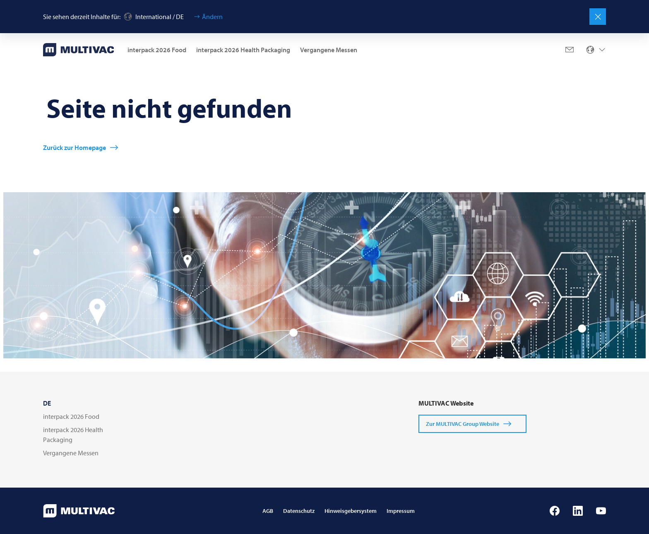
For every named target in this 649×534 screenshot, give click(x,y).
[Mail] (569, 50)
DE (47, 403)
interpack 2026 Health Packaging (243, 50)
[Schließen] (597, 16)
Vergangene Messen (328, 50)
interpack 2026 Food (156, 50)
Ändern (212, 16)
